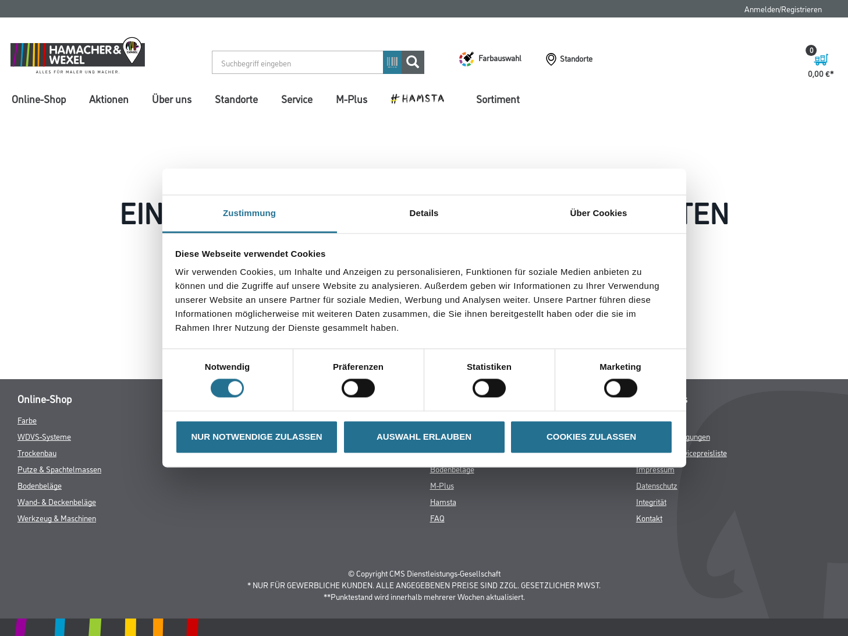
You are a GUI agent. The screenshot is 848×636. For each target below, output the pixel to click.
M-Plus (351, 98)
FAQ (437, 517)
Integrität (651, 501)
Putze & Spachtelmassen (59, 468)
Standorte (236, 98)
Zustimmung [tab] (249, 213)
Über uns (171, 98)
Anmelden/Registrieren (783, 8)
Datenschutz (656, 484)
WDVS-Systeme (44, 435)
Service (297, 98)
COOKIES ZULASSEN (591, 436)
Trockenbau (36, 452)
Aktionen (109, 98)
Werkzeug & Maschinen (56, 517)
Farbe (27, 419)
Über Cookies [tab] (598, 213)
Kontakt (649, 517)
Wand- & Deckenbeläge (56, 501)
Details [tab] (424, 213)
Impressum (655, 468)
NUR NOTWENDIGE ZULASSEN (256, 436)
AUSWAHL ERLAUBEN (424, 436)
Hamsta (443, 501)
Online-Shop (39, 98)
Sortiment (498, 98)
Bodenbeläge (39, 484)
